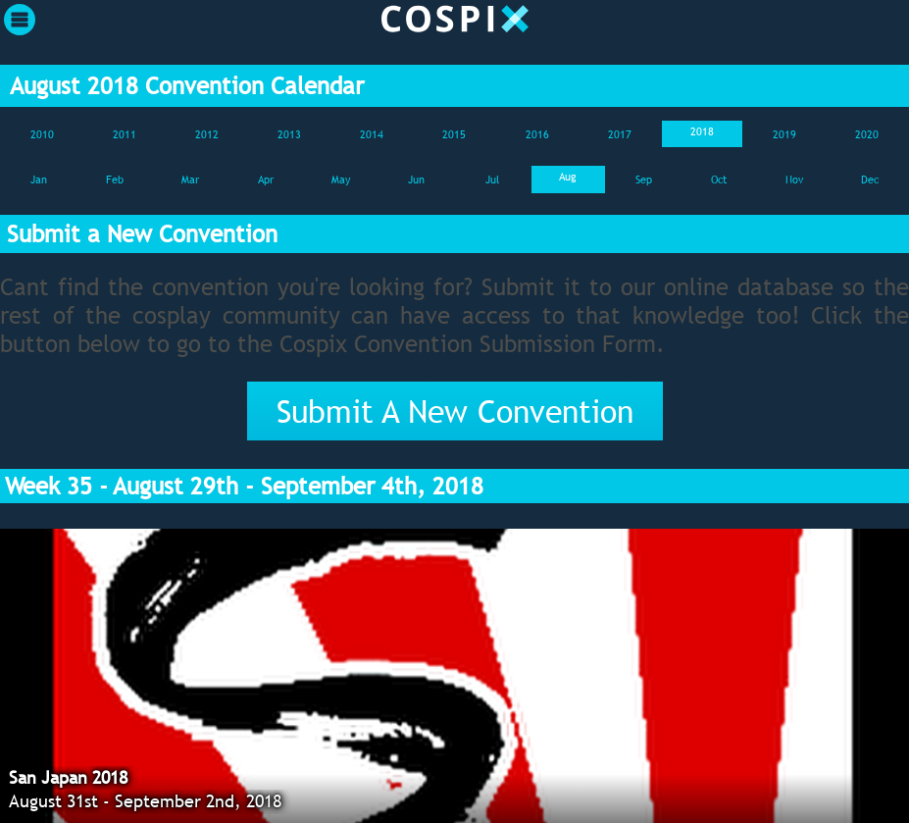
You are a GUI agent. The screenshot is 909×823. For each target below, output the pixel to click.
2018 (702, 131)
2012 (207, 134)
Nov (794, 179)
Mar (190, 179)
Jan (38, 179)
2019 (784, 134)
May (340, 179)
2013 (289, 134)
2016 (537, 134)
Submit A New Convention (455, 411)
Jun (416, 179)
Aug (568, 176)
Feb (115, 179)
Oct (719, 179)
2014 (371, 134)
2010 (42, 134)
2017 (619, 134)
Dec (870, 179)
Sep (643, 179)
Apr (266, 179)
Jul (492, 179)
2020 (867, 134)
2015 (454, 134)
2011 (124, 134)
